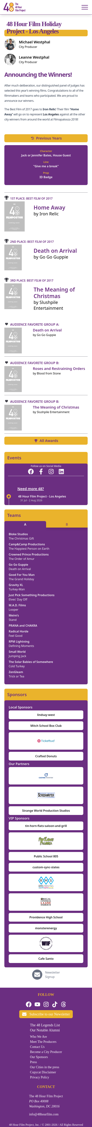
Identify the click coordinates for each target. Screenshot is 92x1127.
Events (14, 458)
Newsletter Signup (52, 974)
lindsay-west (46, 715)
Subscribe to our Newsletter (46, 1014)
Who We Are (38, 1036)
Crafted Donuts (46, 756)
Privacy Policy (39, 1077)
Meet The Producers (43, 1042)
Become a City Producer (46, 1052)
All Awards (46, 440)
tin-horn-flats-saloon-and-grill (46, 826)
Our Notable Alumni (45, 1030)
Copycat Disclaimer (43, 1072)
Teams (14, 515)
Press (33, 1062)
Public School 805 (46, 856)
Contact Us (37, 1047)
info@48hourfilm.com (44, 1114)
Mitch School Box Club (46, 726)
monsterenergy (46, 928)
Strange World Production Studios (46, 811)
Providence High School (46, 917)
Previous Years (46, 138)
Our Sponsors (39, 1057)
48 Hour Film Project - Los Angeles (42, 496)
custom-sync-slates (46, 867)
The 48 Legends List (45, 1025)
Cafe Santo (46, 959)
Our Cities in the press (44, 1067)
